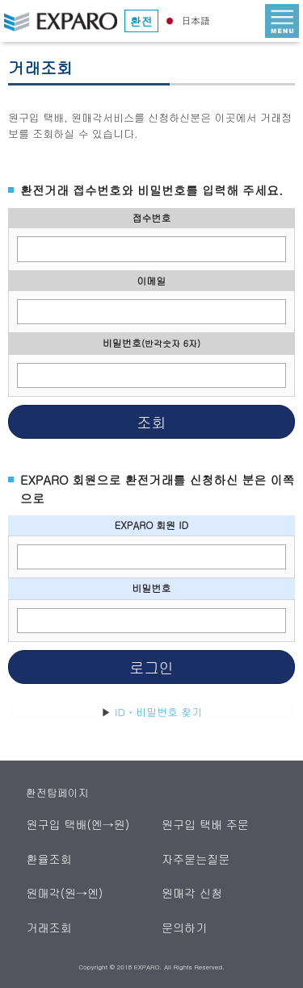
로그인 (151, 667)
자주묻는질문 (196, 859)
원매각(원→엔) (65, 893)
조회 (151, 421)
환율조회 (49, 859)
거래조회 (49, 927)
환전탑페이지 (57, 792)
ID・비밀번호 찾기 (158, 711)
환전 (141, 21)
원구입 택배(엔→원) (78, 824)
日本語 (186, 20)
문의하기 (185, 927)
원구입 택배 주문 (206, 824)
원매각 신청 (192, 893)
